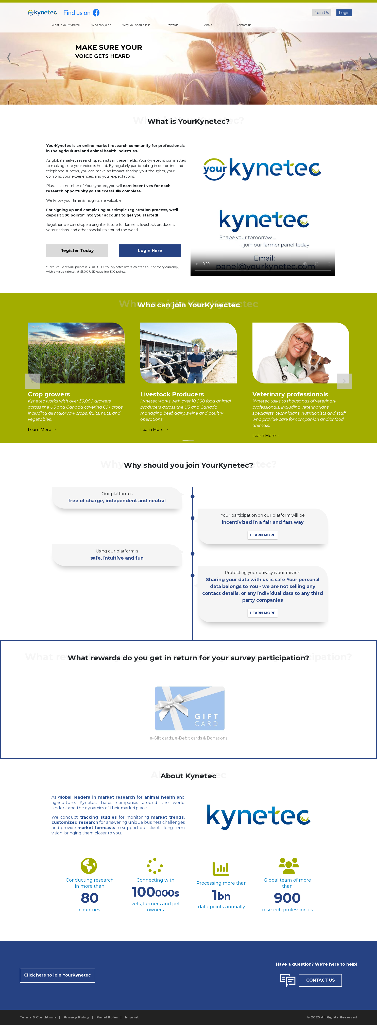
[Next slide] (344, 381)
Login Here (150, 250)
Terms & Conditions (38, 1017)
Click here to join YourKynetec (57, 975)
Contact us (244, 25)
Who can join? (101, 25)
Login (344, 12)
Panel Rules (107, 1017)
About (208, 25)
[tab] (186, 440)
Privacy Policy (76, 1017)
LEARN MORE (267, 535)
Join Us (322, 12)
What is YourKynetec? (66, 25)
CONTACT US (320, 980)
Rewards (172, 25)
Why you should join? (136, 25)
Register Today (77, 250)
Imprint (132, 1017)
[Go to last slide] (32, 381)
